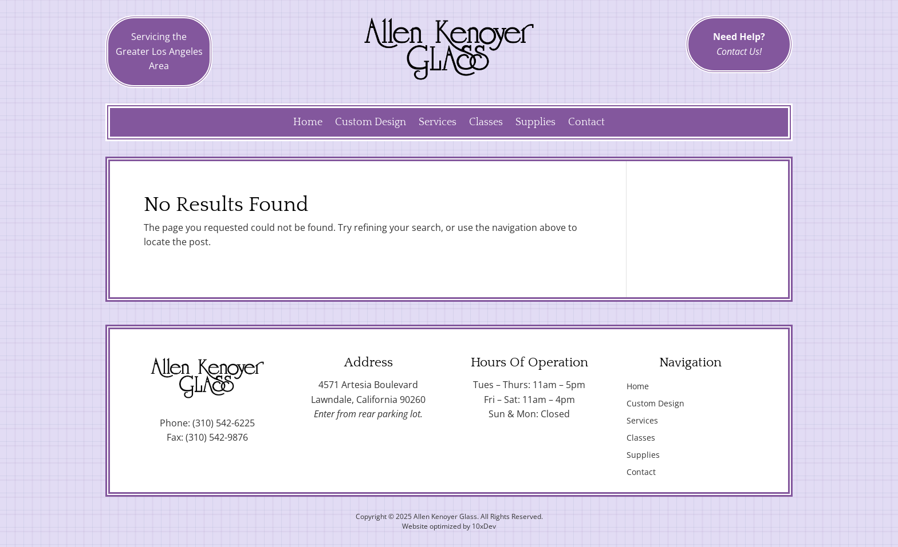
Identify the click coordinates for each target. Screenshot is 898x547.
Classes (486, 123)
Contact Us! (739, 51)
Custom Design (370, 123)
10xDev (484, 526)
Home (307, 123)
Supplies (535, 123)
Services (437, 123)
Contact (586, 123)
